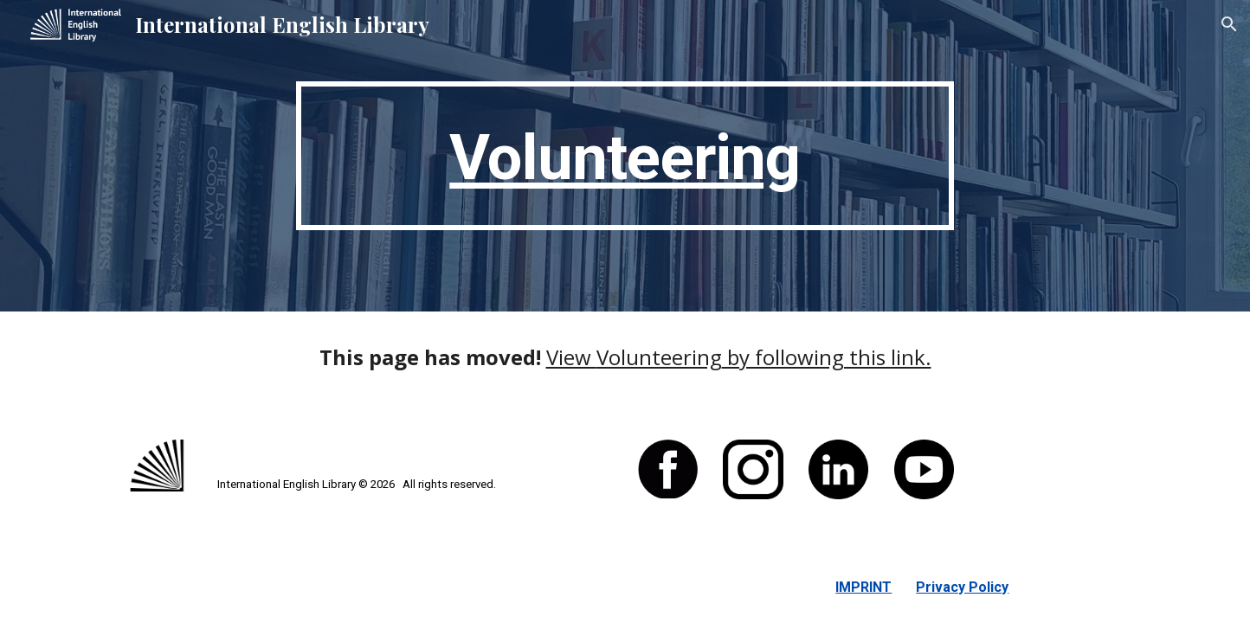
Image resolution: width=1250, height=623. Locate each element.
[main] (625, 156)
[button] (1229, 24)
